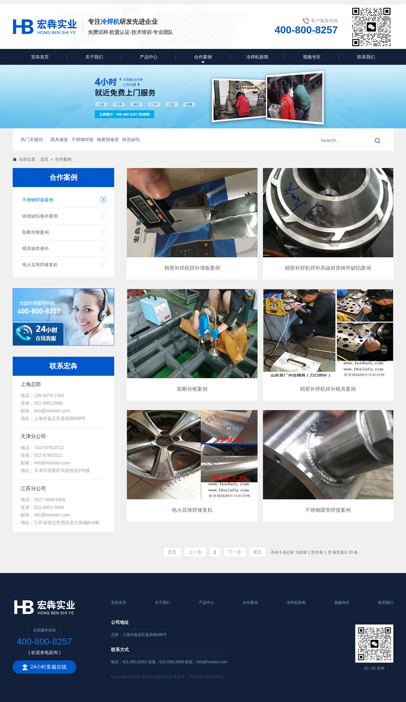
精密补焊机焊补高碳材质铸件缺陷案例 (328, 268)
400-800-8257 (306, 30)
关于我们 (94, 56)
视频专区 (312, 56)
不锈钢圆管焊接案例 (328, 510)
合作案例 (203, 56)
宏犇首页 (40, 56)
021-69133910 (135, 662)
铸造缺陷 (131, 139)
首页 (44, 159)
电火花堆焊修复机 (40, 264)
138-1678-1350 (49, 395)
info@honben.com (52, 410)
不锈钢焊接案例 (37, 199)
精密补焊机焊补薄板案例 (192, 268)
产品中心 (149, 56)
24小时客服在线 (44, 667)
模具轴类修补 (35, 248)
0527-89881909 (49, 499)
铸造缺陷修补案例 (40, 216)
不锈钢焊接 (82, 139)
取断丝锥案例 (35, 232)
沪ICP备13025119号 (205, 677)
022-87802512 (49, 447)
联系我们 (366, 56)
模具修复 (59, 139)
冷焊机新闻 (257, 56)
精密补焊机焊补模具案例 (328, 389)
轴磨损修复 (108, 139)
